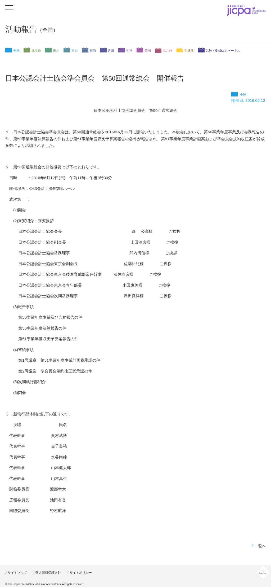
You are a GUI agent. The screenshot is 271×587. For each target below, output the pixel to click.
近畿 (111, 50)
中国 (129, 50)
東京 (74, 50)
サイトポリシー (80, 573)
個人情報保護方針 (48, 573)
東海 (93, 50)
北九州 (167, 50)
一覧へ (260, 546)
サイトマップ (17, 573)
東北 (56, 50)
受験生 (189, 50)
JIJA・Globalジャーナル (223, 50)
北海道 (36, 50)
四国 (147, 50)
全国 (16, 50)
